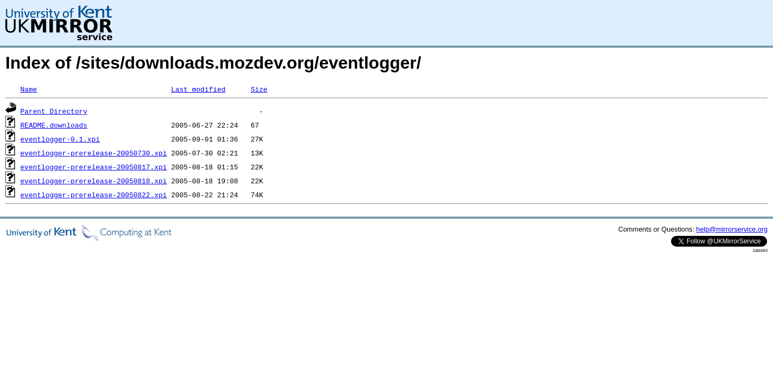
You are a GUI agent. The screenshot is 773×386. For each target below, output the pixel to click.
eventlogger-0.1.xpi (60, 139)
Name (28, 89)
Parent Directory (53, 111)
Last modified (198, 89)
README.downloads (53, 125)
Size (259, 89)
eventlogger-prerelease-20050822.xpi (93, 194)
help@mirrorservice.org (732, 229)
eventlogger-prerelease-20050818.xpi (93, 180)
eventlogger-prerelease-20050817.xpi (93, 167)
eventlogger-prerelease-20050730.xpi (93, 153)
